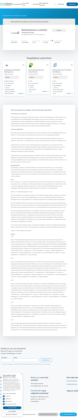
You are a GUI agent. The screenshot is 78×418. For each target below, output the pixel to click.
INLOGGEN (61, 4)
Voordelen (36, 4)
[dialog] (12, 395)
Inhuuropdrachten (17, 4)
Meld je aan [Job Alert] (35, 377)
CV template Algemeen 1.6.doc (24, 192)
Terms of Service (42, 364)
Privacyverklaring (72, 381)
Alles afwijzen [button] (12, 411)
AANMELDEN (72, 4)
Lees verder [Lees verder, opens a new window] (13, 390)
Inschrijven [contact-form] (46, 360)
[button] (12, 414)
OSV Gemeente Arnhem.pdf (23, 230)
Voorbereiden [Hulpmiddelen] (36, 390)
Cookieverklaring (72, 384)
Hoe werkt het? (28, 4)
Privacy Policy (32, 364)
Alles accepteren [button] (12, 407)
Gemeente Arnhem (28, 33)
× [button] (21, 374)
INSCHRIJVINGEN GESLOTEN (48, 414)
